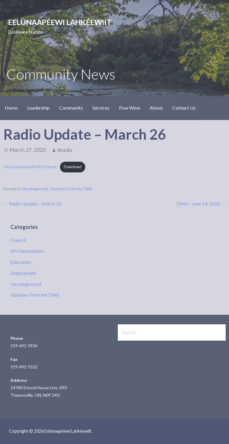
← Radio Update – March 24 (32, 203)
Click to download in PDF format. (30, 166)
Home (11, 107)
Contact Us (184, 107)
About (156, 107)
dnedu (64, 150)
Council (18, 240)
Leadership (38, 107)
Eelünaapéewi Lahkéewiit (59, 22)
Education (20, 262)
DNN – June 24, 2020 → (201, 203)
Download (72, 166)
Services (100, 107)
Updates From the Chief (71, 188)
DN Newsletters (27, 251)
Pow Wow (129, 107)
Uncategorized (35, 188)
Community (71, 107)
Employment (23, 273)
